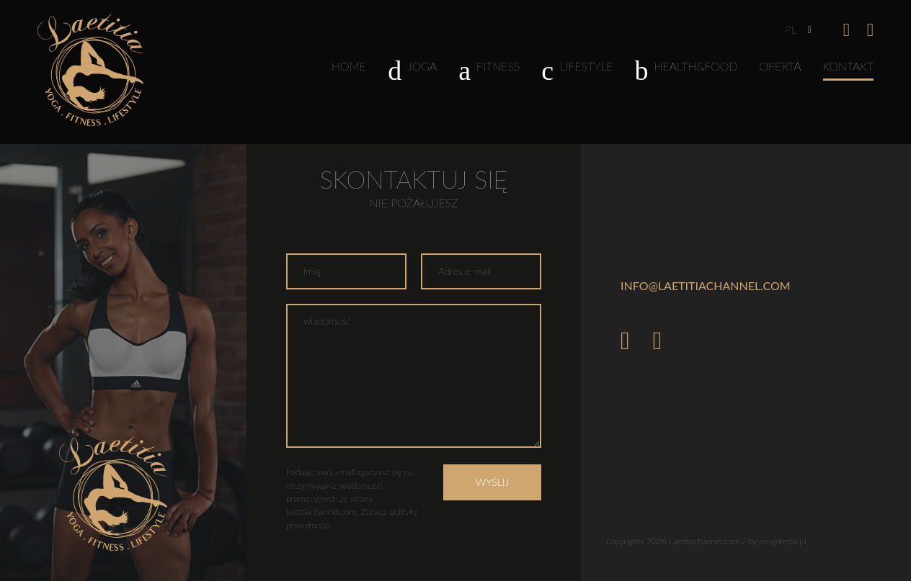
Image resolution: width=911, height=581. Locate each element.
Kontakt (848, 66)
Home (349, 66)
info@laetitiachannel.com (706, 285)
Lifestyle (577, 69)
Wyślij (492, 482)
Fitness (489, 69)
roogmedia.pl (783, 541)
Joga (412, 69)
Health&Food (686, 69)
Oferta (780, 66)
